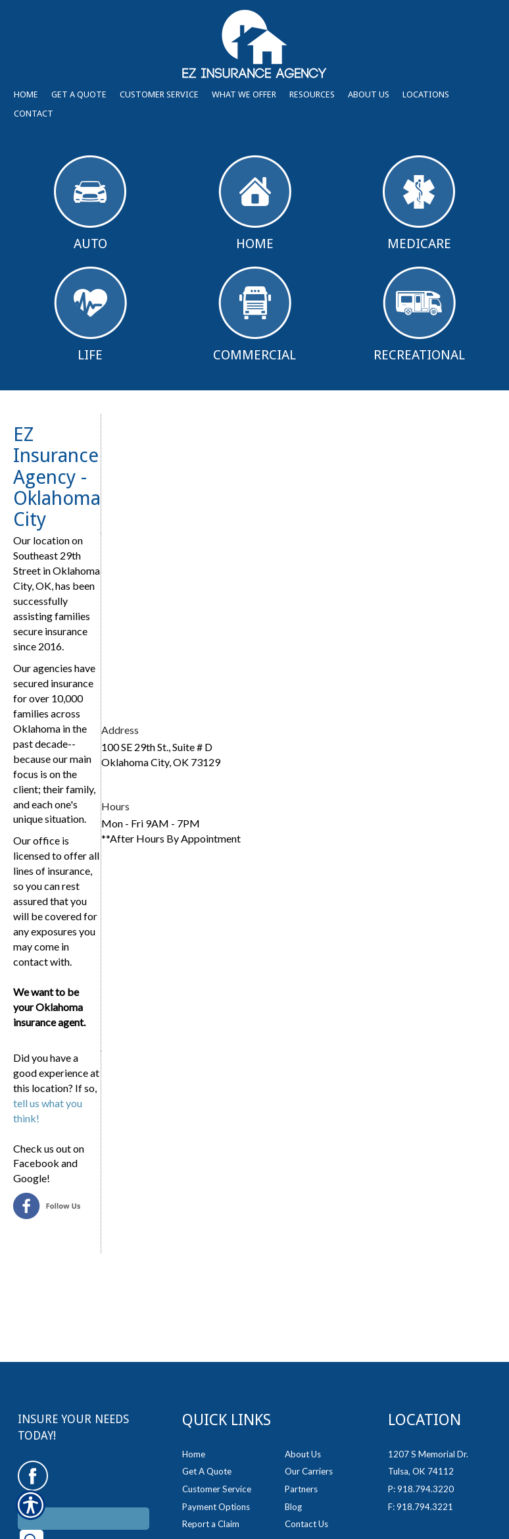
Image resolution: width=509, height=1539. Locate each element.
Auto (90, 203)
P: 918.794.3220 (421, 1489)
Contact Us (306, 1524)
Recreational (419, 315)
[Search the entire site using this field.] (83, 1518)
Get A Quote (206, 1471)
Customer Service (216, 1489)
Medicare (419, 203)
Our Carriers (309, 1471)
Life (90, 315)
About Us (303, 1454)
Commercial (254, 315)
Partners (301, 1489)
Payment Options (216, 1506)
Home (254, 203)
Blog (293, 1506)
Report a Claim (210, 1524)
